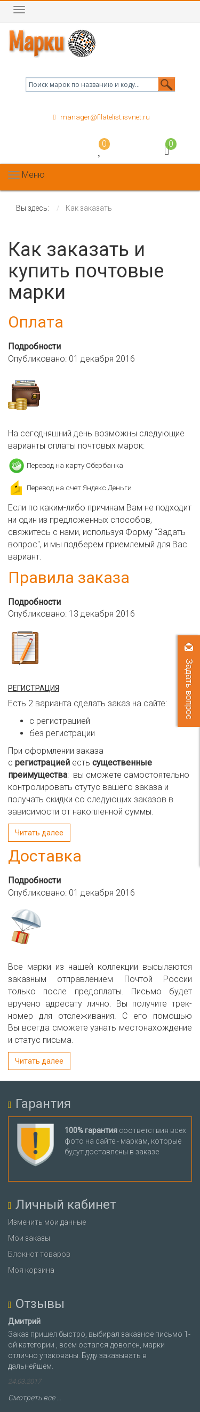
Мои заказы (29, 1238)
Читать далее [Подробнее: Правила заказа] (39, 832)
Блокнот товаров (39, 1254)
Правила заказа (69, 577)
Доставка (45, 856)
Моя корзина (31, 1270)
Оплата (35, 322)
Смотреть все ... (34, 1397)
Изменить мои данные (47, 1222)
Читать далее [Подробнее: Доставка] (39, 1061)
